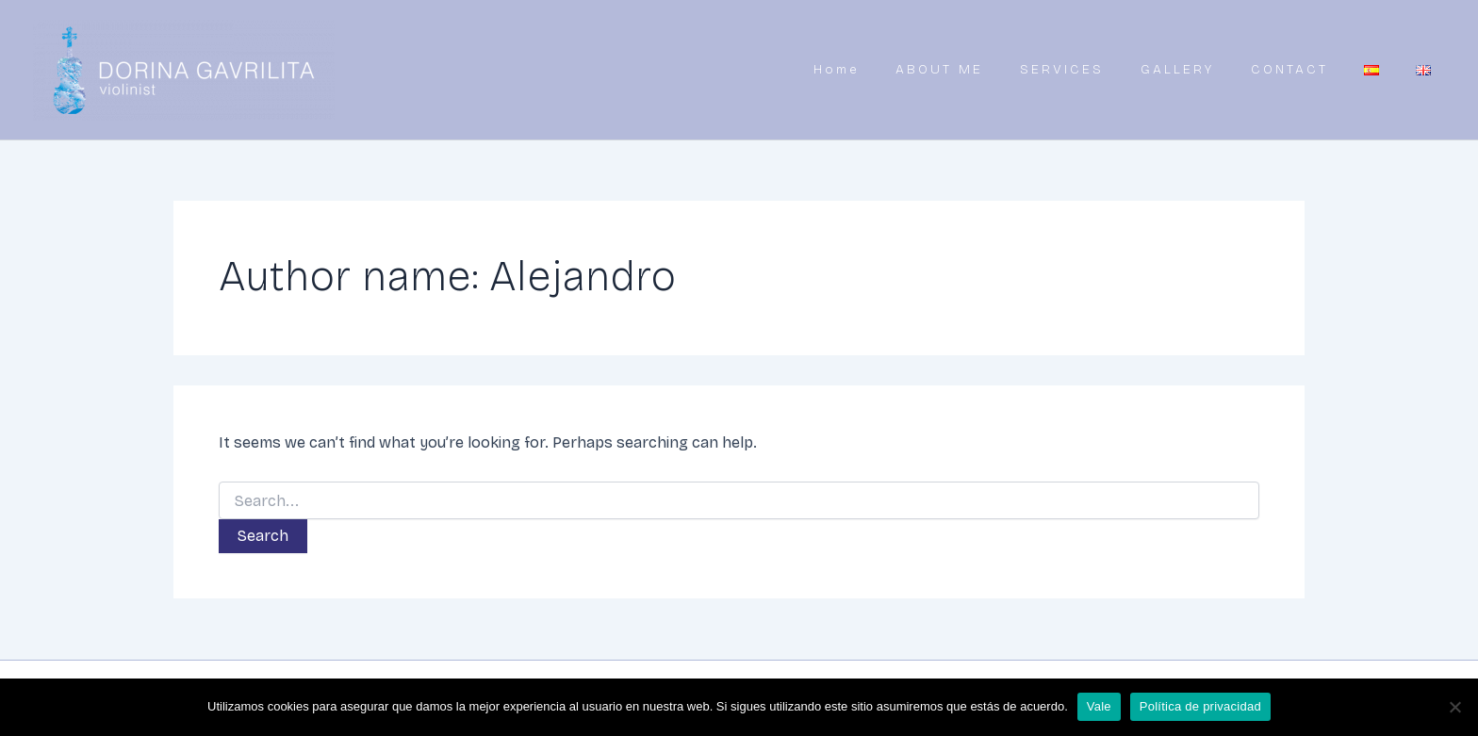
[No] (1454, 706)
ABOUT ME (966, 69)
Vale (1099, 706)
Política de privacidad (1200, 706)
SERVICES (1084, 69)
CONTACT (1304, 69)
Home (866, 69)
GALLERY (1196, 69)
